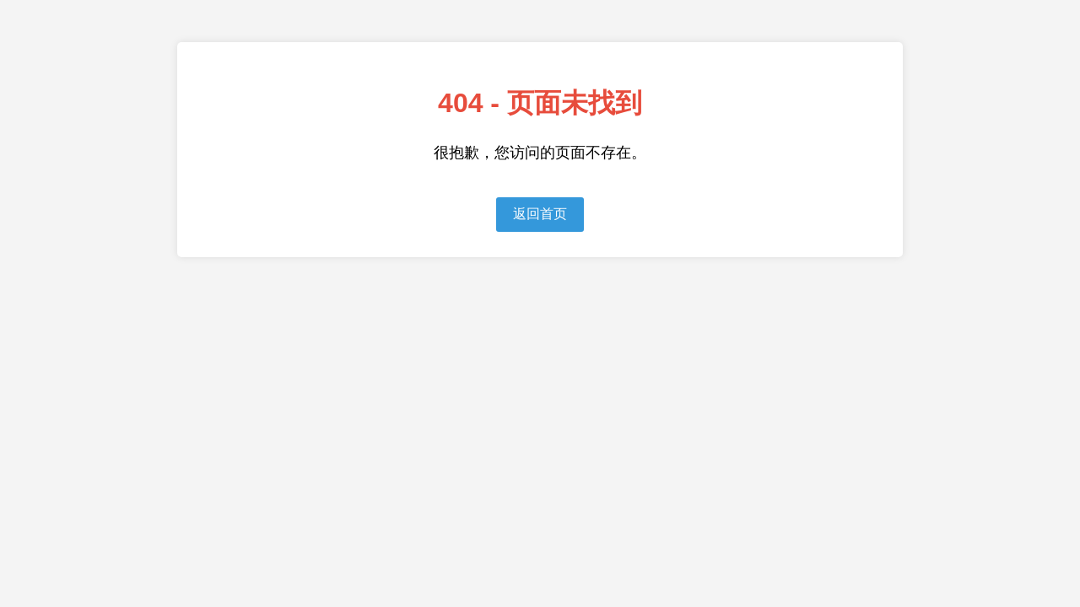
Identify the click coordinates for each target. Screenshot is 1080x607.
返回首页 (540, 214)
